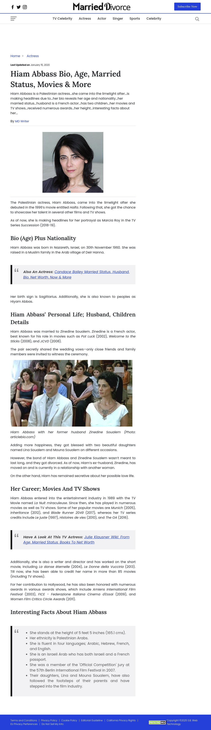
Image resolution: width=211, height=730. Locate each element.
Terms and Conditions (24, 720)
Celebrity (153, 18)
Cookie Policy (69, 720)
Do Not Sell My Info (53, 724)
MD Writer (22, 121)
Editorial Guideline (92, 720)
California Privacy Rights (121, 720)
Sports (135, 18)
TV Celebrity (62, 18)
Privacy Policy (49, 720)
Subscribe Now (187, 6)
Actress (85, 18)
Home (15, 56)
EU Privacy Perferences (24, 724)
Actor (101, 18)
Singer (118, 18)
